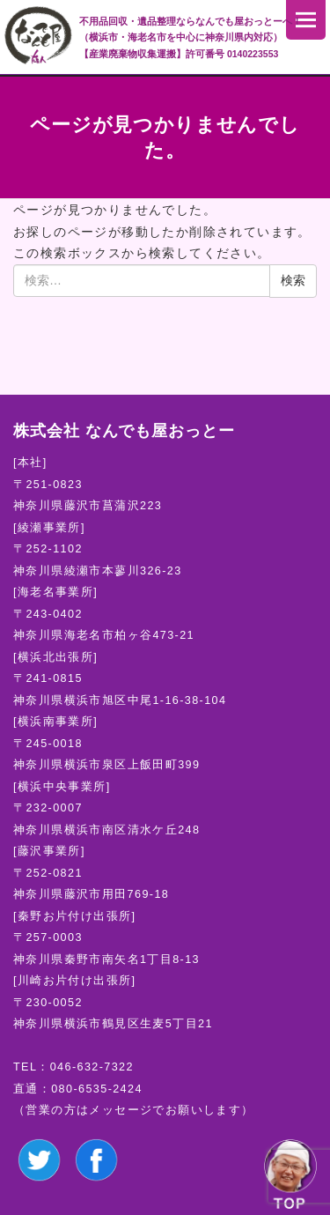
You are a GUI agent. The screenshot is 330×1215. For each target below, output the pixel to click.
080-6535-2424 (97, 1089)
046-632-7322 (92, 1067)
